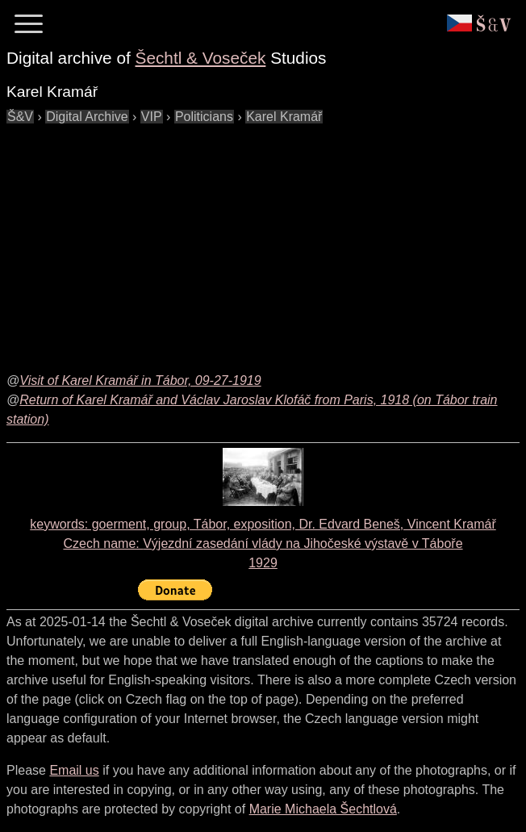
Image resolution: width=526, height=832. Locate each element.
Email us (73, 770)
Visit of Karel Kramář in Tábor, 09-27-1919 (140, 380)
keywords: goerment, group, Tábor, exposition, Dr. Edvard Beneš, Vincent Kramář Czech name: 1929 (262, 543)
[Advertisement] (266, 240)
